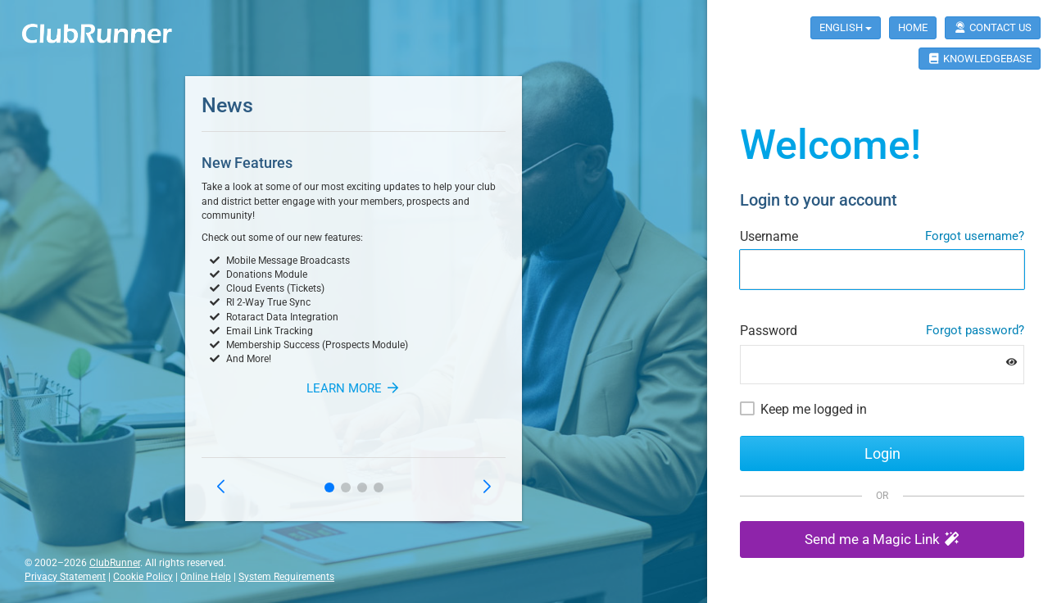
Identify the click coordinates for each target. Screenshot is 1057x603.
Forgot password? (975, 330)
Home (913, 27)
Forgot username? (974, 236)
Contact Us (993, 27)
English (845, 27)
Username (769, 236)
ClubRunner (114, 563)
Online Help (205, 577)
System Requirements (286, 577)
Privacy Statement (65, 577)
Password (768, 330)
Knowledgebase (980, 58)
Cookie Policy (143, 577)
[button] (329, 487)
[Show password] (1011, 362)
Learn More (353, 388)
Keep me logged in (813, 409)
